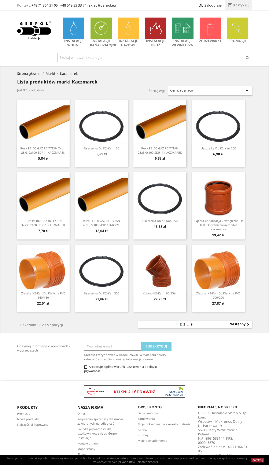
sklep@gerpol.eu (102, 5)
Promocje (237, 30)
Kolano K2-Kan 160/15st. (160, 293)
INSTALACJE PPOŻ (155, 32)
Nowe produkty (28, 419)
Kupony (143, 435)
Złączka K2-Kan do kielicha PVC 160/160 (43, 295)
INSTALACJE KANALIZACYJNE (102, 32)
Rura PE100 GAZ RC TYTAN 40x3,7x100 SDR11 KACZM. (101, 223)
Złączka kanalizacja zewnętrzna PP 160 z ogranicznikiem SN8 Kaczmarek (218, 225)
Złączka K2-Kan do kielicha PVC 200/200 (218, 295)
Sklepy (81, 454)
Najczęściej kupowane (32, 425)
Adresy (142, 430)
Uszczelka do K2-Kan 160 (101, 148)
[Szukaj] (154, 57)
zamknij (258, 460)
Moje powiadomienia (152, 441)
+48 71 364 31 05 (45, 5)
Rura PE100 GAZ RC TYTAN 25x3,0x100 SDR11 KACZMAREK (160, 150)
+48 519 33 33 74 (73, 5)
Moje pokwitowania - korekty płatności (165, 424)
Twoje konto (150, 407)
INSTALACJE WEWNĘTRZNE (183, 32)
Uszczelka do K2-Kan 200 (218, 148)
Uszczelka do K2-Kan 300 (101, 293)
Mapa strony (86, 449)
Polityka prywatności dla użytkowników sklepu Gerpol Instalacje (97, 433)
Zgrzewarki (210, 30)
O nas (81, 414)
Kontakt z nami (88, 443)
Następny (240, 324)
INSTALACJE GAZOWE (128, 32)
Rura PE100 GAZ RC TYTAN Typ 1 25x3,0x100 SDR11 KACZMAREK (43, 150)
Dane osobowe (148, 413)
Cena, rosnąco (210, 90)
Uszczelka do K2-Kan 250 (160, 221)
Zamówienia (146, 419)
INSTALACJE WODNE (73, 32)
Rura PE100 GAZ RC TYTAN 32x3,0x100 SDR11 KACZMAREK (43, 223)
